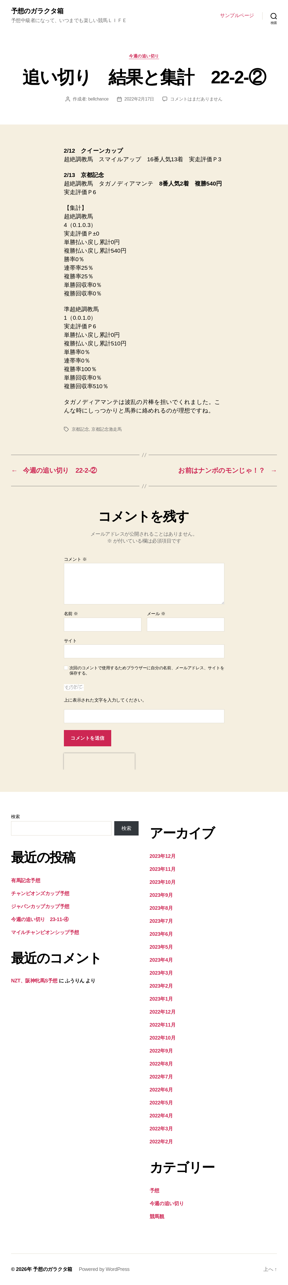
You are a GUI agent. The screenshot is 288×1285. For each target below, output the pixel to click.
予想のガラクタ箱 (37, 11)
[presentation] (99, 761)
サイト (70, 640)
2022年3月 (161, 1128)
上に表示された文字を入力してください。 (105, 700)
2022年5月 (161, 1103)
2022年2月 (161, 1141)
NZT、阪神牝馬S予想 (34, 980)
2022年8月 (161, 1064)
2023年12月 (163, 856)
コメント (75, 559)
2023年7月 (161, 921)
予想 (154, 1190)
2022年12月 (163, 1012)
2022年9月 (161, 1051)
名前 (71, 613)
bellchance (98, 99)
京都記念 (80, 429)
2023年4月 (161, 960)
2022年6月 (161, 1090)
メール (156, 613)
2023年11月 (163, 869)
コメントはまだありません (196, 99)
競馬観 (157, 1216)
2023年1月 (161, 999)
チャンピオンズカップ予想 (40, 893)
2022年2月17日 (139, 99)
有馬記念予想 (25, 880)
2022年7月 (161, 1077)
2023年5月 (161, 947)
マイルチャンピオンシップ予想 (45, 932)
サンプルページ (237, 15)
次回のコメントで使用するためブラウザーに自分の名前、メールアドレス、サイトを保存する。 (146, 670)
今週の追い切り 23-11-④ (39, 919)
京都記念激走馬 (106, 429)
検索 (15, 816)
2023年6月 (161, 934)
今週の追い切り (144, 56)
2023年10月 (163, 882)
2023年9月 (161, 895)
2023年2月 (161, 986)
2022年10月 (163, 1038)
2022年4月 (161, 1116)
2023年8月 (161, 908)
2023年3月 (161, 973)
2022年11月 (163, 1025)
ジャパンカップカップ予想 (40, 906)
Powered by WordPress (104, 1269)
